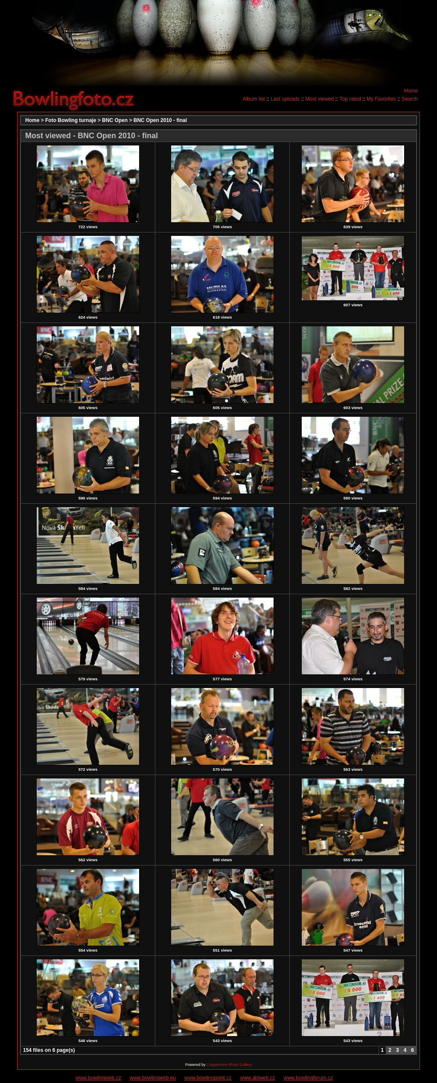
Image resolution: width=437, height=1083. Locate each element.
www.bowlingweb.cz (98, 1078)
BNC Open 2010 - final (160, 120)
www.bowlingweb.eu (153, 1078)
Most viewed (319, 99)
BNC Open (115, 120)
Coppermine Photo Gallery (229, 1065)
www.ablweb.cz (257, 1078)
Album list (254, 99)
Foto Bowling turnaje (70, 120)
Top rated (350, 99)
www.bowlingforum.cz (308, 1078)
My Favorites (381, 99)
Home (411, 91)
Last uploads (285, 99)
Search (410, 99)
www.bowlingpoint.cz (208, 1078)
